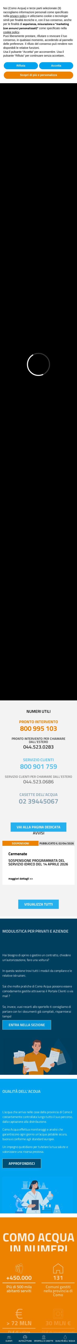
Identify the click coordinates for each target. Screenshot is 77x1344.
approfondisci (22, 1167)
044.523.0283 (38, 747)
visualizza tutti (38, 908)
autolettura (25, 1338)
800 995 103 (38, 728)
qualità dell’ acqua (65, 1338)
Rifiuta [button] (20, 65)
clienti (9, 1338)
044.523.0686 (38, 781)
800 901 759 (38, 766)
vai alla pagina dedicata (38, 831)
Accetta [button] (56, 65)
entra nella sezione (27, 1029)
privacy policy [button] (18, 16)
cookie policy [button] (11, 32)
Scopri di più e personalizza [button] (38, 75)
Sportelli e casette (43, 1338)
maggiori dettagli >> (20, 878)
